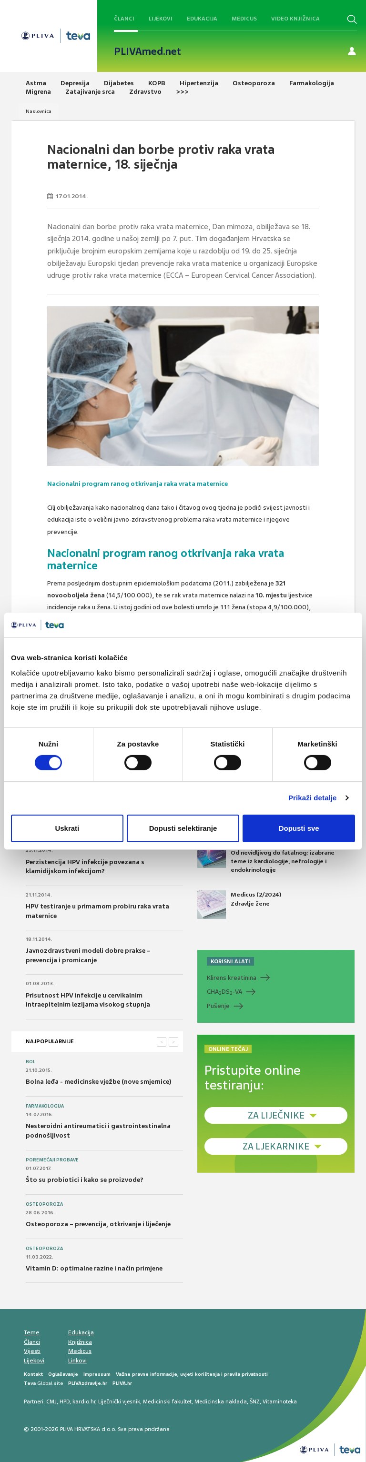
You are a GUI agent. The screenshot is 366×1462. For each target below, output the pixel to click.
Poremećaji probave (52, 1160)
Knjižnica (80, 1342)
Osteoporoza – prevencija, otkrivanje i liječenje (98, 1224)
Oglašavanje (63, 1374)
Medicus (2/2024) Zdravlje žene (239, 904)
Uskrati (67, 828)
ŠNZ (255, 1401)
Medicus (244, 18)
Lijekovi (161, 18)
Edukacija (202, 18)
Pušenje (218, 1006)
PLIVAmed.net (147, 51)
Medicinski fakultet (167, 1401)
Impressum (97, 1374)
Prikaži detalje (312, 798)
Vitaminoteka (280, 1401)
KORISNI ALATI (230, 961)
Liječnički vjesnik (119, 1401)
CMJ (51, 1401)
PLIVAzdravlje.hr (87, 1383)
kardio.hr (83, 1401)
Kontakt (33, 1374)
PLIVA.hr (122, 1383)
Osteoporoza (44, 1204)
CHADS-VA (224, 992)
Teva (30, 1383)
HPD (65, 1401)
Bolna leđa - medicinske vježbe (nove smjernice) (99, 1082)
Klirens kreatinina (231, 978)
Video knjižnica (295, 18)
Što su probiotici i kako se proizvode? (84, 1180)
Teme (32, 1332)
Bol (30, 1062)
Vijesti (32, 1351)
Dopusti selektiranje (183, 828)
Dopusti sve (299, 828)
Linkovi (77, 1360)
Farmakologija (45, 1106)
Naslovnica (38, 111)
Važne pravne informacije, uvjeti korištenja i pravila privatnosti (192, 1374)
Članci (124, 18)
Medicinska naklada (220, 1401)
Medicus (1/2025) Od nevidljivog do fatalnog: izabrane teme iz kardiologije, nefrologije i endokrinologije (266, 856)
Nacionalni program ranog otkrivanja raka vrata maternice (137, 484)
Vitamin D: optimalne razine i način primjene (94, 1268)
